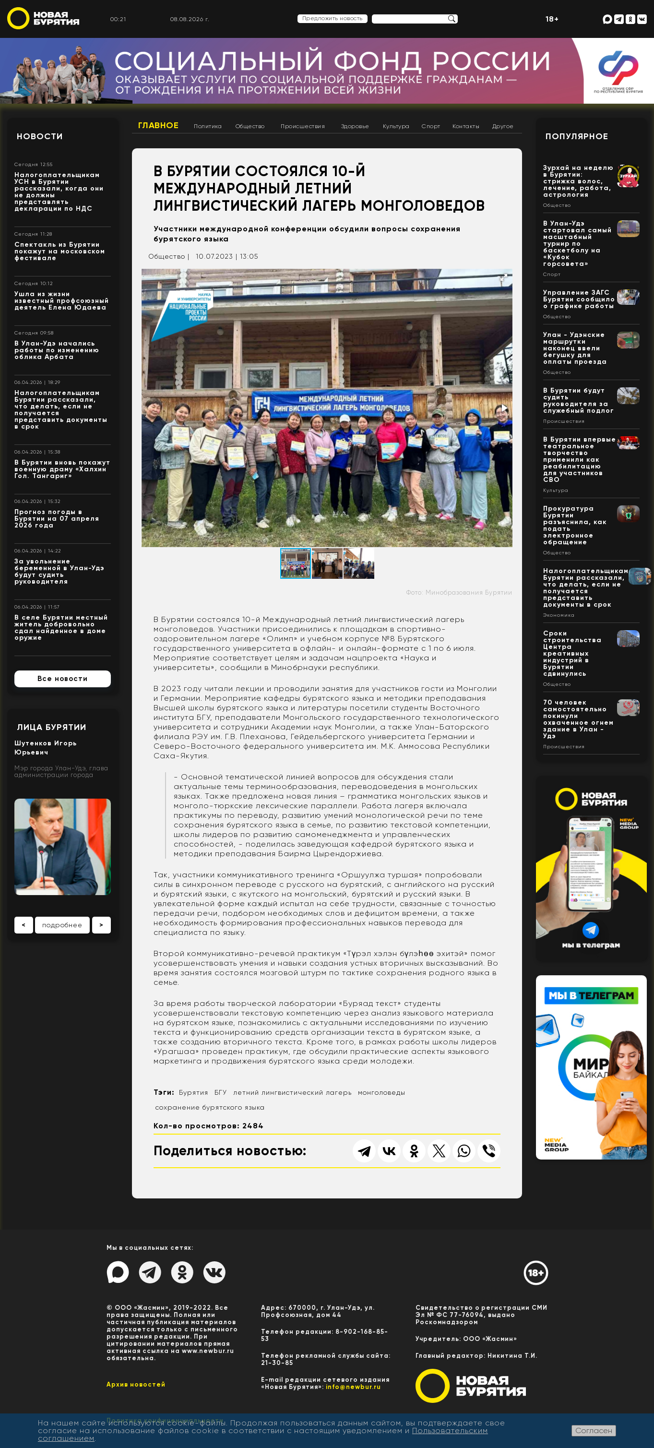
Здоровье (355, 126)
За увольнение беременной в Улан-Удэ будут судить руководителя (59, 571)
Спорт (431, 126)
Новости (40, 136)
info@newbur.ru (353, 1386)
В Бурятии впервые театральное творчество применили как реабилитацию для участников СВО (579, 459)
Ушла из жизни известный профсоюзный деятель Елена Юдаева (61, 300)
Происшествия (303, 126)
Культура (396, 126)
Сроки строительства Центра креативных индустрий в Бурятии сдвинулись (572, 653)
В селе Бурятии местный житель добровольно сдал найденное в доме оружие (61, 627)
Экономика (559, 615)
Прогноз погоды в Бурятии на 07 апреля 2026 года (56, 518)
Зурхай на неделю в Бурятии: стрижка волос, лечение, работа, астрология (578, 181)
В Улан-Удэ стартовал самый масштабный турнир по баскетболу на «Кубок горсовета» (577, 243)
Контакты (465, 126)
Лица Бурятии (51, 727)
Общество (250, 126)
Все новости (62, 678)
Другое (503, 126)
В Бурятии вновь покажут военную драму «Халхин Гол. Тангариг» (62, 469)
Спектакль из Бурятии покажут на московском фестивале (59, 251)
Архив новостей (136, 1384)
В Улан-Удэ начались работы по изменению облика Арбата (56, 350)
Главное (158, 125)
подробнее (62, 925)
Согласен (593, 1430)
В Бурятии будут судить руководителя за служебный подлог (578, 400)
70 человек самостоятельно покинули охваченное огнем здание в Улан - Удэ (578, 719)
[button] (503, 277)
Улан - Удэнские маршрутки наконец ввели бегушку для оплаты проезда (575, 348)
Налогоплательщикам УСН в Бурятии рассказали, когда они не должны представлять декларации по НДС (59, 192)
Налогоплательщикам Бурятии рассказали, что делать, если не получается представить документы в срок (60, 410)
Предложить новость (332, 18)
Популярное (577, 136)
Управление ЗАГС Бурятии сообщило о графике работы (579, 299)
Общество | (169, 256)
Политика (208, 126)
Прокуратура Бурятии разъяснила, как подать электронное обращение (575, 525)
